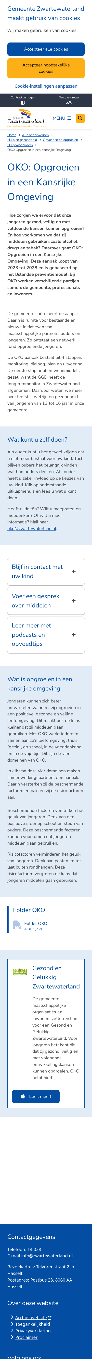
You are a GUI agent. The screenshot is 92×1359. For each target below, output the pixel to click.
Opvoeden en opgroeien (60, 140)
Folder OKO (54, 926)
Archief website (33, 1317)
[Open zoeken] (80, 118)
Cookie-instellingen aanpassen (45, 86)
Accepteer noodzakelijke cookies (46, 68)
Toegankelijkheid (32, 1324)
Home (11, 135)
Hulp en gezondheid (22, 140)
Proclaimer (26, 1337)
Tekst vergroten (69, 100)
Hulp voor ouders (20, 145)
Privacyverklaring (33, 1331)
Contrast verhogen (23, 100)
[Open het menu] (62, 118)
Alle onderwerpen (35, 135)
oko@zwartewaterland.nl (31, 528)
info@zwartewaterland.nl (47, 1256)
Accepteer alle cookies (46, 49)
